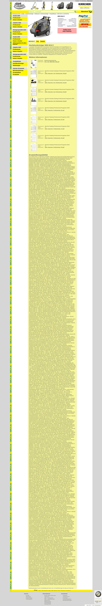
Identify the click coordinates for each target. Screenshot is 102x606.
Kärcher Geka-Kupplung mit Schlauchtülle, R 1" (52, 564)
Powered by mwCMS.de (66, 590)
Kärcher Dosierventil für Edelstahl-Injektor (42, 423)
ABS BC (46, 525)
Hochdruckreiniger (29, 13)
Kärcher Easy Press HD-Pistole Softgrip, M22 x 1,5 (59, 555)
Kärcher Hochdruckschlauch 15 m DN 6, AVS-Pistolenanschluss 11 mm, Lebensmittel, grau (51, 575)
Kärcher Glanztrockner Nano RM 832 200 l (43, 269)
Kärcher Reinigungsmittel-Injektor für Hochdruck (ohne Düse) (48, 161)
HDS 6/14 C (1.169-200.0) (63, 13)
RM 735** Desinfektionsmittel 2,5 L (49, 386)
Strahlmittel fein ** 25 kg (35, 208)
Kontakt (77, 1)
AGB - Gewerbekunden (49, 599)
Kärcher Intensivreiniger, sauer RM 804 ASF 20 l (48, 388)
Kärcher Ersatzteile (18, 68)
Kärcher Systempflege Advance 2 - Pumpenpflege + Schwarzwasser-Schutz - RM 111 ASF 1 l (50, 391)
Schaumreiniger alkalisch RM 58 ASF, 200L (55, 272)
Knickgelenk (35, 517)
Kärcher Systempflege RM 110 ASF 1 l (42, 238)
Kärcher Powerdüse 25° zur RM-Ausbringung (58, 342)
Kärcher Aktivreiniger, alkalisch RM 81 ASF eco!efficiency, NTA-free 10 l (49, 393)
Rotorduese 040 (42, 555)
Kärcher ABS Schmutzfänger (47, 527)
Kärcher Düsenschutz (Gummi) (37, 556)
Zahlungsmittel (47, 604)
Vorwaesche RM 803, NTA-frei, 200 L (56, 337)
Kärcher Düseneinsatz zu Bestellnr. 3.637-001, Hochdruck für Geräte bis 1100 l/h (50, 164)
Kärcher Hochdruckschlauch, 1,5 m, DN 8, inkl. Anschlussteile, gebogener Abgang (49, 220)
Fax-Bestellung (83, 1)
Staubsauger (16, 65)
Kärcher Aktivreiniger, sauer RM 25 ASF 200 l (59, 274)
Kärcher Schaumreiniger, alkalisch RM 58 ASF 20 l (56, 171)
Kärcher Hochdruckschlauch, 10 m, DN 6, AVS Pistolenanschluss (45, 225)
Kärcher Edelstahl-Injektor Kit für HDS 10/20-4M (47, 424)
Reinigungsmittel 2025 (19, 54)
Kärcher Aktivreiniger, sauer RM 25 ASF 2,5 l (53, 295)
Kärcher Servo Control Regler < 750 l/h (39, 168)
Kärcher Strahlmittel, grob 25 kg (50, 208)
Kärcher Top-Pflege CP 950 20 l (53, 195)
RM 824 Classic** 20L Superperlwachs (56, 277)
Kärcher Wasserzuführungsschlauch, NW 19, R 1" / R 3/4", (46, 538)
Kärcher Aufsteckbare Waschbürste (60, 549)
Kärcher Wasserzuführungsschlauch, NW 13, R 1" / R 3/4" (43, 537)
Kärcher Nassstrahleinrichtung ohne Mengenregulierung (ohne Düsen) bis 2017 (51, 549)
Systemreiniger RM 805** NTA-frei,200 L (39, 201)
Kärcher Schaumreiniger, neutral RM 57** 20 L (54, 357)
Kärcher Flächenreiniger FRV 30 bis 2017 (51, 531)
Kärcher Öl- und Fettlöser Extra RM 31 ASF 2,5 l (58, 293)
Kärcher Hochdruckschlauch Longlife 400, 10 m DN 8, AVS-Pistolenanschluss (50, 227)
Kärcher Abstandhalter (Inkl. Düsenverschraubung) (58, 556)
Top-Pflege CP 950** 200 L (68, 195)
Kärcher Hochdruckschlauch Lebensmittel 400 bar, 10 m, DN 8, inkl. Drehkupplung (50, 322)
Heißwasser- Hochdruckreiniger (41, 13)
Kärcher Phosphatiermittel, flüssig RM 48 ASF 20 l (50, 178)
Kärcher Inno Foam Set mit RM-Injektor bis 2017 (62, 156)
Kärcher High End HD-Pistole (57, 168)
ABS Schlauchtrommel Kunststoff (46, 235)
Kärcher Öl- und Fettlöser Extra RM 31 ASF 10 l (48, 169)
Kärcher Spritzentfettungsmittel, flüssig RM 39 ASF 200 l (47, 188)
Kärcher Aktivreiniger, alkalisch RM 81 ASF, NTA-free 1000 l (55, 207)
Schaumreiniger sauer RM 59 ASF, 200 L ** (47, 185)
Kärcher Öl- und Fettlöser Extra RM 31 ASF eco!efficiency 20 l (58, 214)
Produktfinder (17, 61)
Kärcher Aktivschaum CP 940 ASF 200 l (41, 194)
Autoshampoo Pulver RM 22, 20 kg (53, 244)
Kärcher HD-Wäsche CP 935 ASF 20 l (64, 281)
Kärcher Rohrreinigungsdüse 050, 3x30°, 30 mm (45, 560)
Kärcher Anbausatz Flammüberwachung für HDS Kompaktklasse (56, 529)
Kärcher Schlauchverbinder (65, 536)
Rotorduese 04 (41, 554)
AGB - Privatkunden (48, 598)
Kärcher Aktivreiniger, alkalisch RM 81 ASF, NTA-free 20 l (51, 205)
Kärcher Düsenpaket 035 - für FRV (57, 526)
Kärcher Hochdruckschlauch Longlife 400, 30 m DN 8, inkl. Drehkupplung (55, 224)
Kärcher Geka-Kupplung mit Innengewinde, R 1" (44, 563)
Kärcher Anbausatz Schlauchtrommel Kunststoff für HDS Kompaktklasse (47, 159)
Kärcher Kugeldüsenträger (52, 554)
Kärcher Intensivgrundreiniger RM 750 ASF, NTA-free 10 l (51, 243)
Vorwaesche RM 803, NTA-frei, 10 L (38, 199)
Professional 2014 (16, 13)
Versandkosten (47, 602)
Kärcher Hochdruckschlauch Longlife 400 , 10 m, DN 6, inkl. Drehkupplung (52, 232)
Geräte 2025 (16, 37)
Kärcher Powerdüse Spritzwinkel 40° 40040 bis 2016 (44, 534)
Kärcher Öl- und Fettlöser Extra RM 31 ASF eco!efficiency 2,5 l (52, 212)
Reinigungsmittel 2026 (19, 30)
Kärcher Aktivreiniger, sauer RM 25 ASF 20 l (47, 186)
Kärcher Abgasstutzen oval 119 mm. (58, 541)
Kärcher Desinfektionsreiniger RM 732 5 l (60, 296)
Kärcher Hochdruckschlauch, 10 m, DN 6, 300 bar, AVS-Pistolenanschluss (52, 323)
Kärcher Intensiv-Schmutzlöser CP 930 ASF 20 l (63, 279)
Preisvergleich (29, 599)
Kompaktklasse (52, 13)
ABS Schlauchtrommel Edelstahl (57, 525)
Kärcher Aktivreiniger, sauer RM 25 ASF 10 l (62, 355)
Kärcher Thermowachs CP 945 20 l (61, 194)
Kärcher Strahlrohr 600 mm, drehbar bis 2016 (43, 547)
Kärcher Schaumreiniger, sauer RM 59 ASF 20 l (58, 266)
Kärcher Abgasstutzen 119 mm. (41, 541)
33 (49, 147)
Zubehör (42, 41)
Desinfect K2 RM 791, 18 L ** (36, 190)
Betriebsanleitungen (67, 600)
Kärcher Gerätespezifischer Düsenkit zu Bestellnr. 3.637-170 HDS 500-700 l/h (50, 166)
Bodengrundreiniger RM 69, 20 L (67, 560)
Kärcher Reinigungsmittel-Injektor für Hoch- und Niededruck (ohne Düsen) (49, 159)
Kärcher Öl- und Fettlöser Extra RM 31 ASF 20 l (57, 352)
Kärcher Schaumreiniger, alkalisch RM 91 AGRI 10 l (56, 400)
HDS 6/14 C (32, 41)
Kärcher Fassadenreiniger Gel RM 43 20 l (55, 370)
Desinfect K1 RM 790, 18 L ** (51, 190)
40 (51, 82)
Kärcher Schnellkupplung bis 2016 (53, 237)
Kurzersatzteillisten (67, 599)
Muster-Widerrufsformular (50, 595)
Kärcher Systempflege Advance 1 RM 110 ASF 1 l (49, 298)
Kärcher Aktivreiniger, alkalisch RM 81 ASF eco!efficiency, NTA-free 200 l (52, 212)
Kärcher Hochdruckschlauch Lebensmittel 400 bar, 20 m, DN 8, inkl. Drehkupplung (48, 234)
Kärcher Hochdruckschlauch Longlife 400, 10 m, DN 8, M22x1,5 (55, 232)
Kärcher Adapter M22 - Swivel (44, 253)
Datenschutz (47, 600)
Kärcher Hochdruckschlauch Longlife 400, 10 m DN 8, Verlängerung (56, 321)
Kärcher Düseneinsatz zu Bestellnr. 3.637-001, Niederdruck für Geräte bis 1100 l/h (52, 163)
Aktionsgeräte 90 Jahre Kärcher (19, 43)
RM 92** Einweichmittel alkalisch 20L (52, 218)
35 (49, 138)
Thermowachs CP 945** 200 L (36, 195)
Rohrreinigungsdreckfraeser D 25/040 (51, 583)
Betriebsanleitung (18, 70)
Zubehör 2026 (17, 22)
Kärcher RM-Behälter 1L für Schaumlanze (58, 580)
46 (51, 101)
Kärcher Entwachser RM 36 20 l (37, 247)
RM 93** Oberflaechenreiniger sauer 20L (62, 219)
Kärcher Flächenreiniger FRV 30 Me (55, 530)
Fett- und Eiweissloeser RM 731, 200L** (64, 336)
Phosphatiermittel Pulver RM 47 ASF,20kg (51, 332)
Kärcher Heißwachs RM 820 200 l (56, 173)
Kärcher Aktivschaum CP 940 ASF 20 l (59, 282)
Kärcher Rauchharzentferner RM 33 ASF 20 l (40, 561)
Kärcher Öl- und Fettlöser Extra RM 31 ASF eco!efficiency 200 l (45, 215)
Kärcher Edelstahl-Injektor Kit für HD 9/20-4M (49, 425)
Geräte (22, 13)
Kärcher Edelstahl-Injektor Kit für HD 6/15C (57, 427)
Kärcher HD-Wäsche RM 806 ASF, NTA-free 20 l (62, 201)
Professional (16, 17)
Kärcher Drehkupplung (61, 161)
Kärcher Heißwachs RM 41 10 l (40, 174)
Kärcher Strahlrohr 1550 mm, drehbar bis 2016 (60, 545)
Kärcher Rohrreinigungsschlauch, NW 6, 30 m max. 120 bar (57, 566)
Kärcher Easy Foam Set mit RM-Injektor (39, 157)
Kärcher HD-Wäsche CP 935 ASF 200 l (48, 193)
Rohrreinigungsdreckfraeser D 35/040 (43, 584)
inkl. (87, 605)
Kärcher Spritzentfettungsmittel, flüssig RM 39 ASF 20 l (52, 175)
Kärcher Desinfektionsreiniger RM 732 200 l (54, 273)
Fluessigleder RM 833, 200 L (36, 271)
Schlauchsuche (66, 596)
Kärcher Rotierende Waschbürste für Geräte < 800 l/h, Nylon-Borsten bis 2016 (50, 552)
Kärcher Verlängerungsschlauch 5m (46, 540)
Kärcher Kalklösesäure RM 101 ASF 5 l (45, 183)
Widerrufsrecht (47, 601)
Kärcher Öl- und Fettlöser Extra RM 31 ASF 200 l (48, 188)
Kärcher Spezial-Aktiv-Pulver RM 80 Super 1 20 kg (62, 456)
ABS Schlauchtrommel (55, 327)
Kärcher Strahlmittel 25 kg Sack (59, 519)
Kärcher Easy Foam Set (56, 524)
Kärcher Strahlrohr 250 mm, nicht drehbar (50, 162)
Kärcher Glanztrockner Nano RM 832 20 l (59, 369)
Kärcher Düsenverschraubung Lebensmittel (51, 558)
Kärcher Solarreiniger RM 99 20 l (38, 312)
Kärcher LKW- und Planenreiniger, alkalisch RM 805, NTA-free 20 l (56, 200)
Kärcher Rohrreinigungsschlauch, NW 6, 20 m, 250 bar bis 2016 (45, 568)
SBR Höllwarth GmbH (30, 1)
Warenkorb (89, 1)
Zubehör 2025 (17, 47)
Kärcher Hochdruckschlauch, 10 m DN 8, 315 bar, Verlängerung (47, 226)
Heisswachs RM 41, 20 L (55, 174)
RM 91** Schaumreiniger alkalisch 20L (52, 217)
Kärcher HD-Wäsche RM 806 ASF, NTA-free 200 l (41, 203)
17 (49, 128)
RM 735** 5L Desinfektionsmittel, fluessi (56, 389)
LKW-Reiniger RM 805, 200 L (46, 517)
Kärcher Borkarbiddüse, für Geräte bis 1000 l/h (51, 581)
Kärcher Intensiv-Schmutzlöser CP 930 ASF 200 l (50, 191)
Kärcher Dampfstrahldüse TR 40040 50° (42, 535)
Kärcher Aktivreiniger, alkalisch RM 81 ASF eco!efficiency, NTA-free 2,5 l (47, 393)
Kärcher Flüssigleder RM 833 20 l (55, 181)
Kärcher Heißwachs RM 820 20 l (58, 276)
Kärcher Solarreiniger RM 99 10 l (39, 403)
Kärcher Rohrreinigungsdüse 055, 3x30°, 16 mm (48, 558)
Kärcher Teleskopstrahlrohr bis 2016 (38, 580)
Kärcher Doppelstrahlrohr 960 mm (64, 235)
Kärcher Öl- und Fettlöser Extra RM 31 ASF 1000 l (53, 170)
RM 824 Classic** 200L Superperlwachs (61, 354)
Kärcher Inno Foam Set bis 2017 (41, 524)
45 (51, 91)
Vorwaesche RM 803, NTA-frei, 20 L (57, 199)
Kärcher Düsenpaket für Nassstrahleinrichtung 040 (55, 520)
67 (49, 119)
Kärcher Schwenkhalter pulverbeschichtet (39, 522)
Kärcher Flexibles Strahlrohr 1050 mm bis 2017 (59, 579)
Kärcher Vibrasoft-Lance (60, 584)
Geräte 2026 (16, 15)
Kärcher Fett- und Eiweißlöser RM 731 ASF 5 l (40, 461)
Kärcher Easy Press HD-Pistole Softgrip (65, 166)
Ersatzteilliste (17, 72)
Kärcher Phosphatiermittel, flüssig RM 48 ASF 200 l (46, 184)
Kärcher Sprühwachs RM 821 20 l (41, 519)
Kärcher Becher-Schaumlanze (36, 237)
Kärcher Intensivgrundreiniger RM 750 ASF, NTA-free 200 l (56, 198)
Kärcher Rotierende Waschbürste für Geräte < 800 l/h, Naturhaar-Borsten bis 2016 (52, 551)
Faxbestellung (29, 598)
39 (51, 73)
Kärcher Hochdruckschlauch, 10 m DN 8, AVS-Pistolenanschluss (49, 565)
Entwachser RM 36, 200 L (64, 263)
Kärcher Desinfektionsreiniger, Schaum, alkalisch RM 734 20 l (59, 179)
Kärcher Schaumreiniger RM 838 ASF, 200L (43, 422)
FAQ (37, 41)
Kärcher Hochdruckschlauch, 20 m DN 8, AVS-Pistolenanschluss (47, 568)
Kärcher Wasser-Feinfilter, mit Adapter (54, 542)
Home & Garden (17, 19)
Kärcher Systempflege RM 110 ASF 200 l (60, 180)
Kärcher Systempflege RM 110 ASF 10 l (39, 180)
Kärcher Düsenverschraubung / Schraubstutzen (46, 536)
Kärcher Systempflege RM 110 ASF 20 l (64, 189)
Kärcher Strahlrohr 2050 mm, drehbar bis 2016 (41, 546)
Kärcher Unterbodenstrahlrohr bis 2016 (56, 544)
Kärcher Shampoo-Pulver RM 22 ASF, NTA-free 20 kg (42, 196)
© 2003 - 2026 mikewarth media (42, 590)
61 (49, 110)
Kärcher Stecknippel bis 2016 (50, 330)
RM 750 (51, 176)
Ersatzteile (16, 74)
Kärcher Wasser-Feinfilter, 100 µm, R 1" (52, 521)
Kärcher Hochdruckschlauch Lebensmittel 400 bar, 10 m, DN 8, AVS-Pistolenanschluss (51, 576)
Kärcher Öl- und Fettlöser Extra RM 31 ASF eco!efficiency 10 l (54, 398)
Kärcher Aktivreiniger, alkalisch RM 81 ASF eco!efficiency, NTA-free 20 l (54, 302)
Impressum (46, 596)
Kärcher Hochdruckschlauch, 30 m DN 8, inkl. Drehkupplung (54, 316)
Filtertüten (65, 595)
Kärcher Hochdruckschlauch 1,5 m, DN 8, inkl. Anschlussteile (52, 221)
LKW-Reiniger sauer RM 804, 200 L (57, 297)
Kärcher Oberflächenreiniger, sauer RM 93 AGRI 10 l (47, 219)
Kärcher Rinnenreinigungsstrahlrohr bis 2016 (61, 157)
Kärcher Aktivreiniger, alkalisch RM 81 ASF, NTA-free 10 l (53, 204)
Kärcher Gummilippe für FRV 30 (37, 530)
